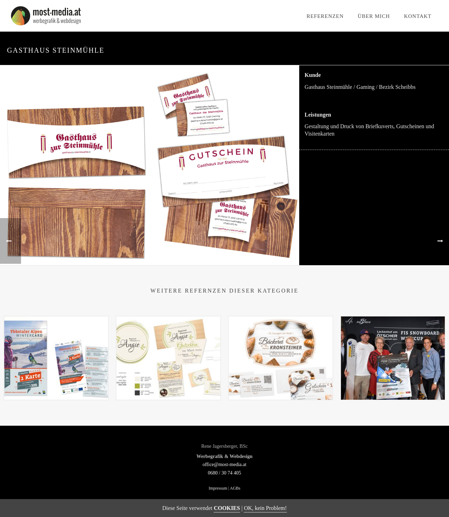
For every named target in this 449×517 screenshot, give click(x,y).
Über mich (374, 16)
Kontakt (417, 16)
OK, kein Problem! (265, 508)
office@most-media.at (224, 464)
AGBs (235, 488)
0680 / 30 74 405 (224, 473)
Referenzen (325, 16)
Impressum (218, 488)
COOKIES (227, 508)
